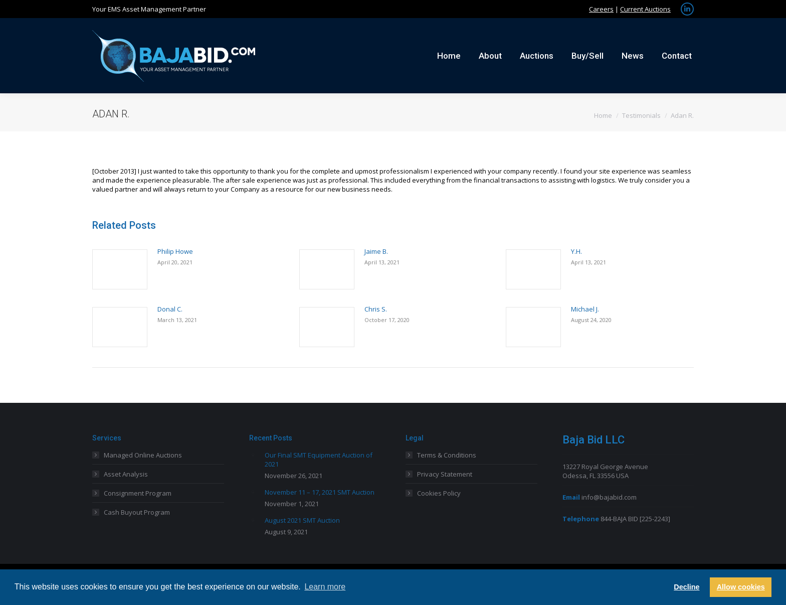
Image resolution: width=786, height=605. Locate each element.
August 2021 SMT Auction (302, 520)
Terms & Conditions (446, 455)
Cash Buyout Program (137, 512)
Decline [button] (686, 587)
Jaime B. (376, 251)
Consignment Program (137, 493)
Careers (601, 9)
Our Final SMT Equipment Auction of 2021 (318, 459)
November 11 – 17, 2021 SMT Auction (319, 492)
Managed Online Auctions (143, 455)
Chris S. (375, 309)
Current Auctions (645, 9)
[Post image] (119, 269)
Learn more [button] (324, 586)
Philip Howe (175, 251)
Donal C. (169, 309)
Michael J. (585, 309)
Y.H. (576, 251)
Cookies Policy (439, 493)
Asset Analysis (126, 474)
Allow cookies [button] (741, 587)
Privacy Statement (444, 474)
